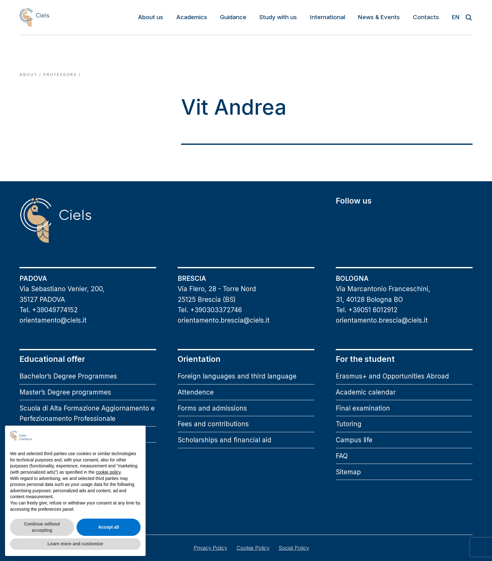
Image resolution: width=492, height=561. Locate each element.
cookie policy (108, 472)
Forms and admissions (212, 408)
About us (150, 17)
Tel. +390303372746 (210, 310)
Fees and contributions (213, 424)
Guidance (233, 17)
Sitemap (348, 472)
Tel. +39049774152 (48, 310)
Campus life (354, 440)
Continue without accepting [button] (42, 527)
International (327, 17)
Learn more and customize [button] (75, 543)
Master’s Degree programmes (65, 392)
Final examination (363, 408)
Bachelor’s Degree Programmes (68, 376)
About (28, 74)
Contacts (426, 17)
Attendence (196, 392)
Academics (191, 17)
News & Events (379, 17)
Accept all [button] (108, 527)
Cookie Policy (253, 548)
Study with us (278, 17)
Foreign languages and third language (237, 376)
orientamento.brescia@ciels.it (224, 320)
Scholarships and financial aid (224, 440)
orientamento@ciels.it (53, 320)
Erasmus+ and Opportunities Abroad (392, 376)
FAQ (342, 456)
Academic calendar (366, 392)
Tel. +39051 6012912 (367, 310)
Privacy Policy (210, 548)
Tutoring (348, 424)
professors (60, 74)
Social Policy (294, 548)
